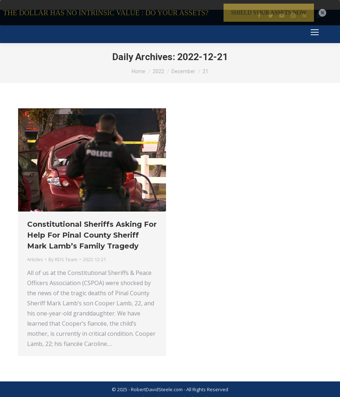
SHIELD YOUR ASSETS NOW (269, 12)
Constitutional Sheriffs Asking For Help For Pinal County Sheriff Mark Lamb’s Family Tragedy (92, 228)
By (62, 252)
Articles (35, 252)
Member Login (210, 391)
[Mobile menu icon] (314, 25)
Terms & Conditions (135, 391)
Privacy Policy (176, 391)
